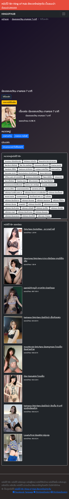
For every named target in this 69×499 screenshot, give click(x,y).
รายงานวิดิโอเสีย (9, 102)
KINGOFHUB (8, 14)
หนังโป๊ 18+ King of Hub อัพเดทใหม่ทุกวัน (33, 488)
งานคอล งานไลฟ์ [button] (21, 136)
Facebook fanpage (23, 492)
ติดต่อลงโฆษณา (42, 492)
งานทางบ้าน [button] (7, 136)
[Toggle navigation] (63, 13)
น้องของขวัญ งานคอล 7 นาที (24, 19)
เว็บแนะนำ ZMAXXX (9, 7)
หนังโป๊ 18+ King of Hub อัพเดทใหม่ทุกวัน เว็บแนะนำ (28, 4)
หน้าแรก (5, 19)
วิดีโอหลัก (6, 96)
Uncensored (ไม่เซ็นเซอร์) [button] (13, 147)
